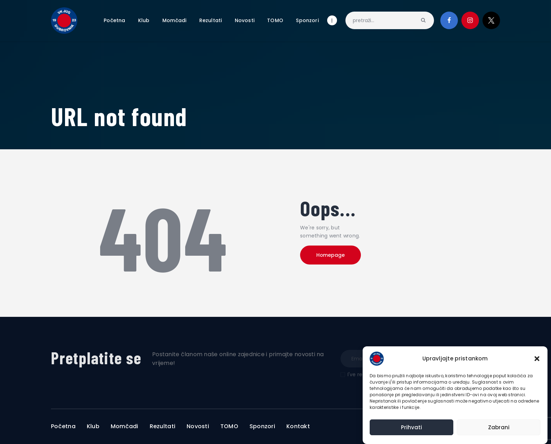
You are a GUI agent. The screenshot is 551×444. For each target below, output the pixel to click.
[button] (536, 358)
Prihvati (411, 427)
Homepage (331, 255)
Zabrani (499, 427)
